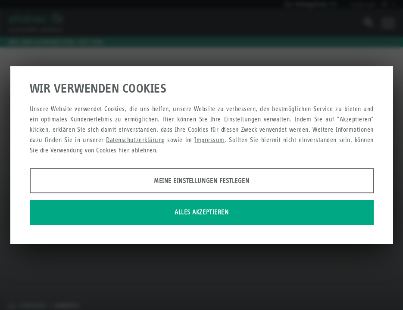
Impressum (209, 139)
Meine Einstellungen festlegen (201, 180)
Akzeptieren (356, 119)
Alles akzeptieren (201, 212)
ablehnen (143, 150)
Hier (168, 119)
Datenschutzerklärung (135, 139)
